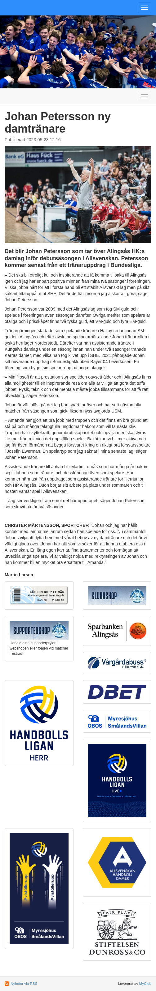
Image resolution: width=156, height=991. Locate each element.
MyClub (145, 983)
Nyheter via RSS (24, 983)
